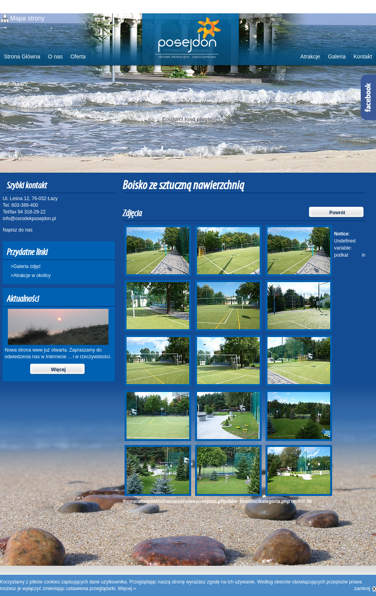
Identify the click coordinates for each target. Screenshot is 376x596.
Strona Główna (22, 56)
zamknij (362, 588)
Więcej (58, 369)
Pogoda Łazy (13, 84)
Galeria (336, 56)
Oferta (78, 56)
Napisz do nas (18, 230)
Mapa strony (27, 18)
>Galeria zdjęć (26, 266)
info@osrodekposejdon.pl (29, 218)
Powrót (337, 212)
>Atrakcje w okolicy (31, 275)
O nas (55, 56)
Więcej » (127, 588)
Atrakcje (310, 56)
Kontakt (363, 56)
